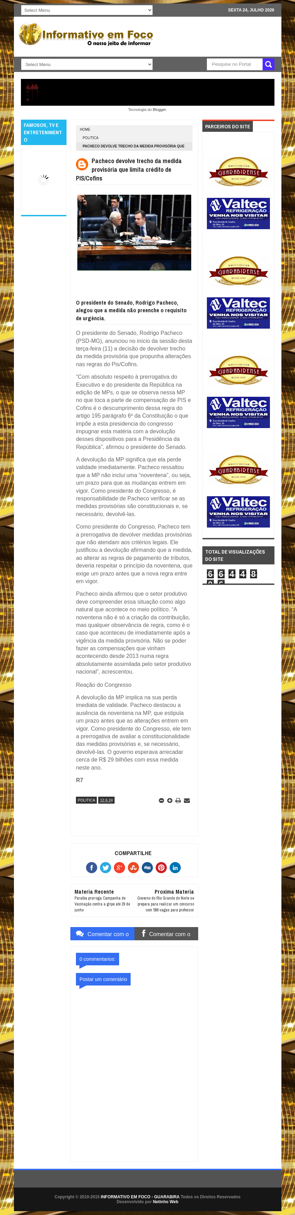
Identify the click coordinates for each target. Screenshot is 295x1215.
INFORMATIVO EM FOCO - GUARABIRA (140, 1196)
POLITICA (91, 138)
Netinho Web (165, 1201)
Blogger (159, 109)
